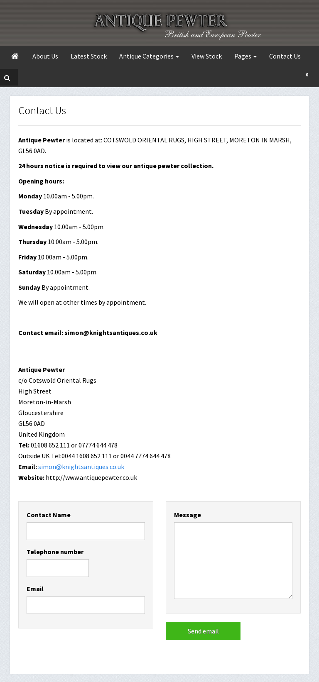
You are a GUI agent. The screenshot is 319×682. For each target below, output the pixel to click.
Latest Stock (89, 56)
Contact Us (285, 56)
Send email (203, 631)
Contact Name (49, 515)
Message (187, 515)
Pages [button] (245, 56)
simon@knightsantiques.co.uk (81, 466)
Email (35, 588)
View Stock (206, 56)
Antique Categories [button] (149, 56)
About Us (45, 56)
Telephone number (55, 552)
